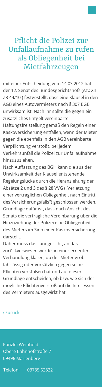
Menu (92, 10)
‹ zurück (11, 312)
